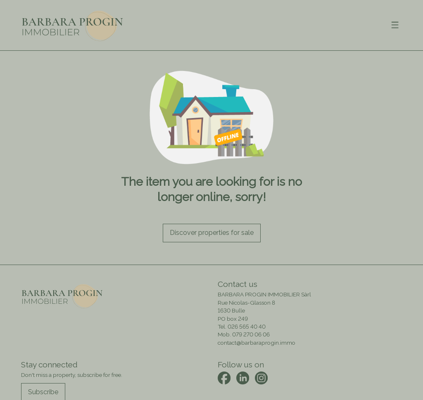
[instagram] (261, 378)
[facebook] (224, 378)
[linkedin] (242, 378)
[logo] (72, 25)
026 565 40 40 (247, 326)
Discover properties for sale (212, 233)
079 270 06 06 (251, 334)
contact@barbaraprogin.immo (256, 342)
